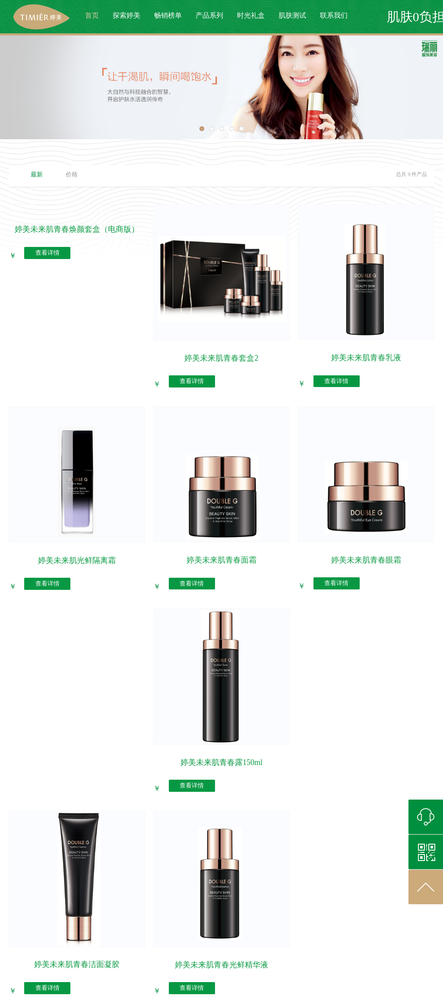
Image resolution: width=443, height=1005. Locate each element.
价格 (72, 174)
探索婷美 (126, 15)
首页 (92, 15)
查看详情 (47, 253)
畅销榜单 (168, 15)
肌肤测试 (292, 15)
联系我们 (334, 15)
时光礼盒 (251, 15)
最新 (37, 174)
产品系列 (209, 15)
